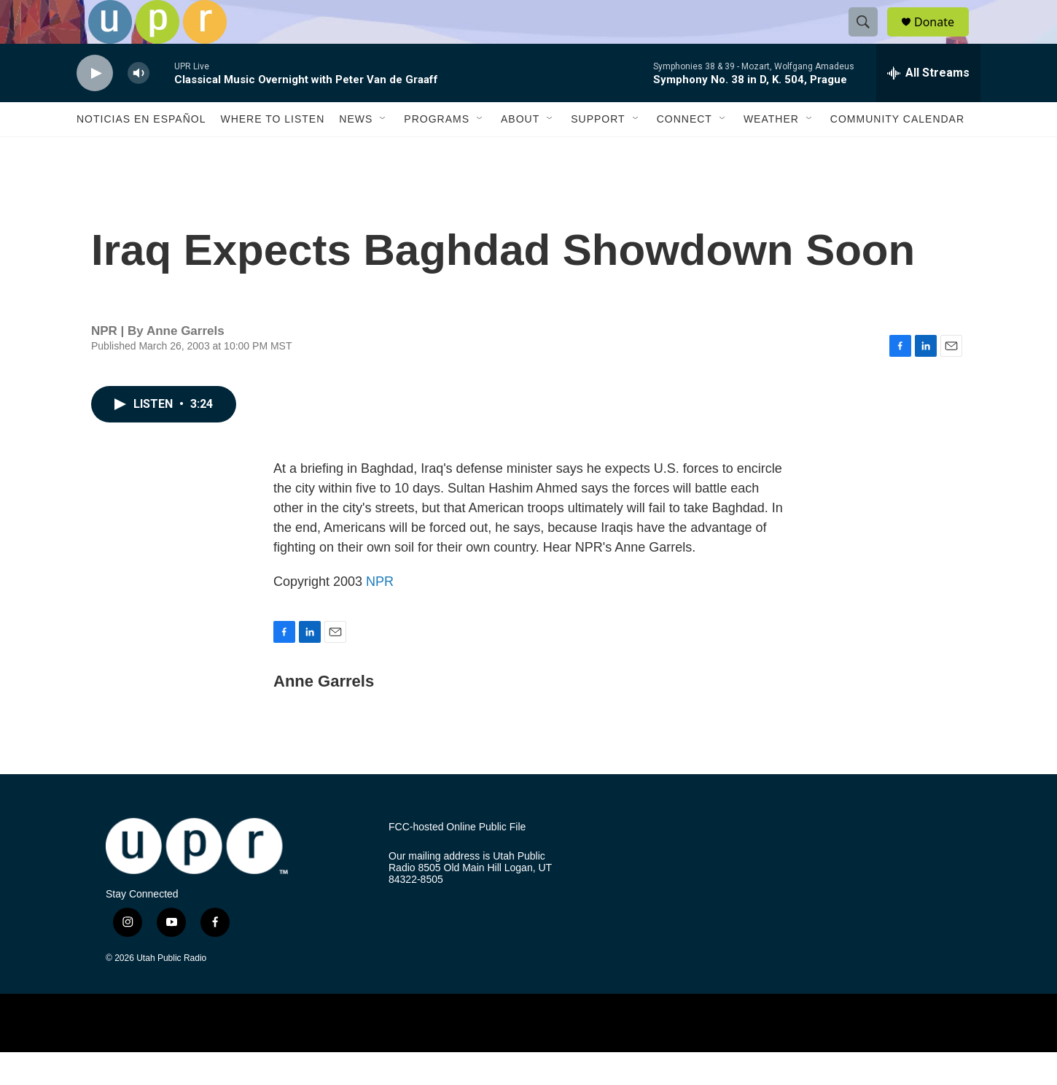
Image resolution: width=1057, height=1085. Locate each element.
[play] (94, 106)
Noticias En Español (141, 152)
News (356, 152)
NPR (380, 614)
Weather (771, 152)
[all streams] (928, 106)
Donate (943, 38)
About (520, 152)
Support (598, 152)
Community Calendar (897, 152)
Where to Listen (272, 152)
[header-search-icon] (869, 38)
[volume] (138, 106)
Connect (684, 152)
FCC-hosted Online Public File (457, 859)
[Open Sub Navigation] (383, 152)
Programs (436, 152)
